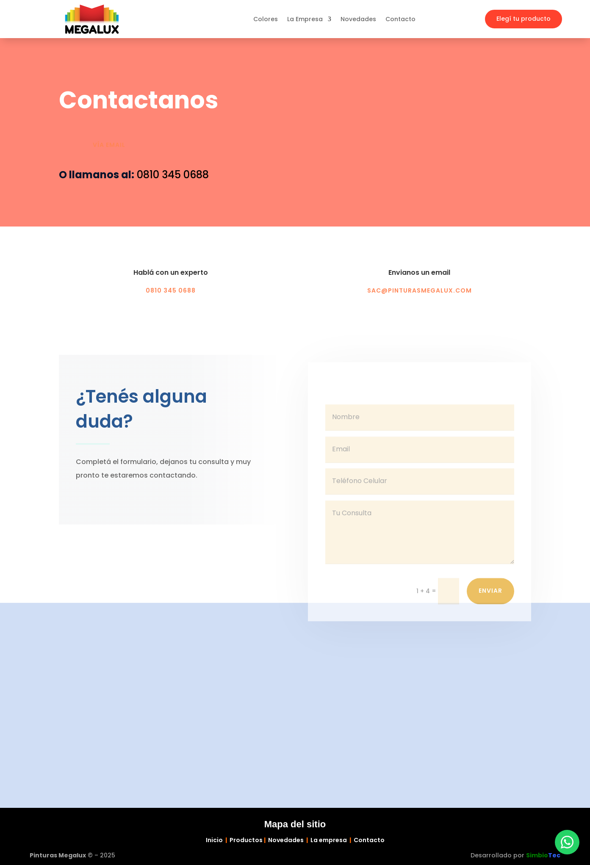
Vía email (109, 145)
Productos (246, 840)
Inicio (214, 840)
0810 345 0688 (173, 175)
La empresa (328, 840)
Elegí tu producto (523, 18)
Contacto (400, 19)
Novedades (358, 19)
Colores (265, 19)
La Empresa (305, 19)
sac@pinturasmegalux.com (419, 290)
